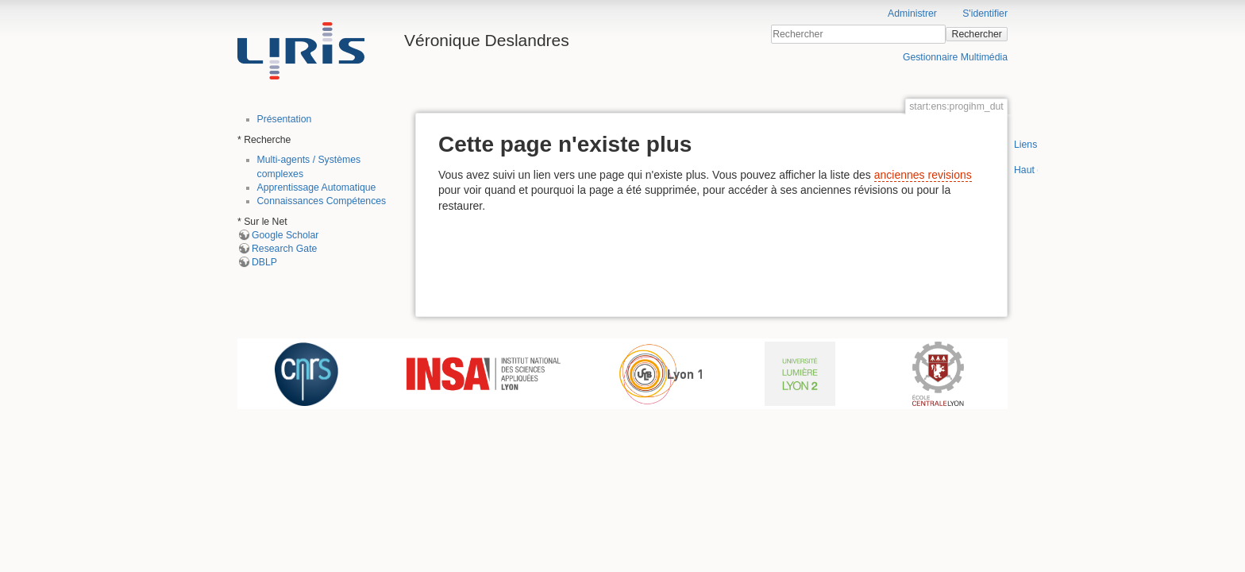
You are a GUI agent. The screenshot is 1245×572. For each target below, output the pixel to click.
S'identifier (985, 13)
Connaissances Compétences (322, 201)
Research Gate (284, 248)
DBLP (264, 262)
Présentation (284, 119)
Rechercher (977, 34)
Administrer (912, 13)
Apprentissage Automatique (316, 187)
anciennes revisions (923, 174)
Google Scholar (285, 235)
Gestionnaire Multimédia (955, 57)
